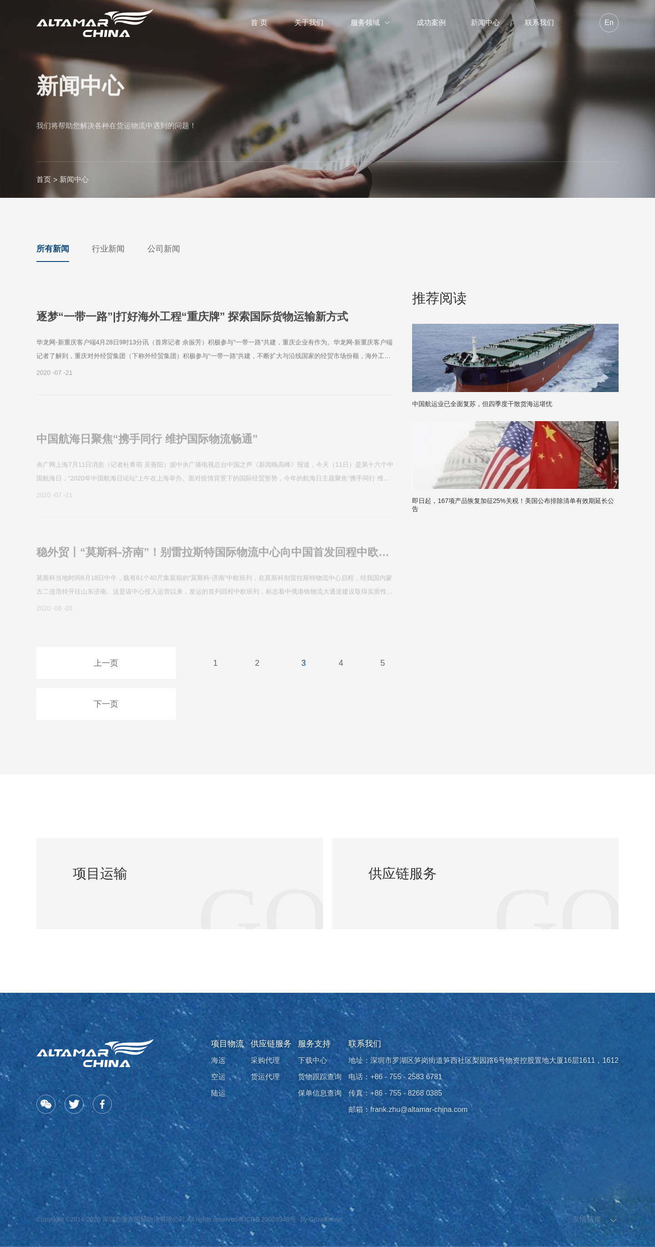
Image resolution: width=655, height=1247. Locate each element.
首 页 (259, 22)
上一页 (106, 663)
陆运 (218, 1093)
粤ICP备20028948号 (267, 1219)
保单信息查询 (320, 1093)
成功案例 (431, 22)
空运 (218, 1077)
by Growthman (321, 1219)
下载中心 (312, 1060)
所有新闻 (52, 248)
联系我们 (539, 22)
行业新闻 (108, 248)
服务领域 (370, 22)
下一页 (106, 704)
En (609, 22)
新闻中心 (485, 22)
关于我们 (308, 22)
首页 (43, 179)
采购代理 (265, 1060)
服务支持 (314, 1043)
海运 (218, 1060)
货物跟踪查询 (320, 1077)
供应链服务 (271, 1043)
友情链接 (586, 1219)
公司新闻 (163, 248)
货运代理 (265, 1077)
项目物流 (227, 1043)
